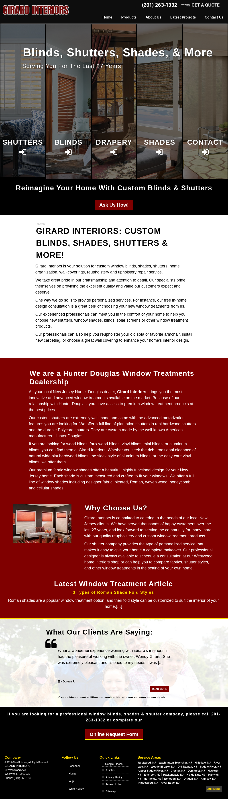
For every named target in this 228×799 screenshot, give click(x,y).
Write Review (76, 788)
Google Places (113, 764)
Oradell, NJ (190, 778)
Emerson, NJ (152, 774)
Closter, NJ (178, 770)
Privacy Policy (114, 777)
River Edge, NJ (170, 782)
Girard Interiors (17, 766)
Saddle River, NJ (210, 766)
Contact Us (214, 17)
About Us (153, 17)
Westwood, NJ (147, 762)
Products (128, 17)
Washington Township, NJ (175, 762)
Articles (110, 770)
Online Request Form (114, 734)
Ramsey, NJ (208, 778)
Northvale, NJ (152, 778)
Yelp (71, 781)
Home (107, 17)
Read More (159, 693)
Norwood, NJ (172, 778)
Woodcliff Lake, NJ (163, 766)
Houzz (72, 773)
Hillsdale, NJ (203, 762)
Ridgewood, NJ (148, 782)
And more (214, 789)
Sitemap (111, 791)
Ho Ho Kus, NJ (196, 774)
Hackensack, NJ (173, 774)
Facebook (74, 766)
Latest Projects (183, 17)
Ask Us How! (114, 205)
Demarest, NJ (196, 770)
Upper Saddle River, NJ (153, 770)
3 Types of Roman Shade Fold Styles (113, 592)
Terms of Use (114, 784)
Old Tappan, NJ (187, 766)
